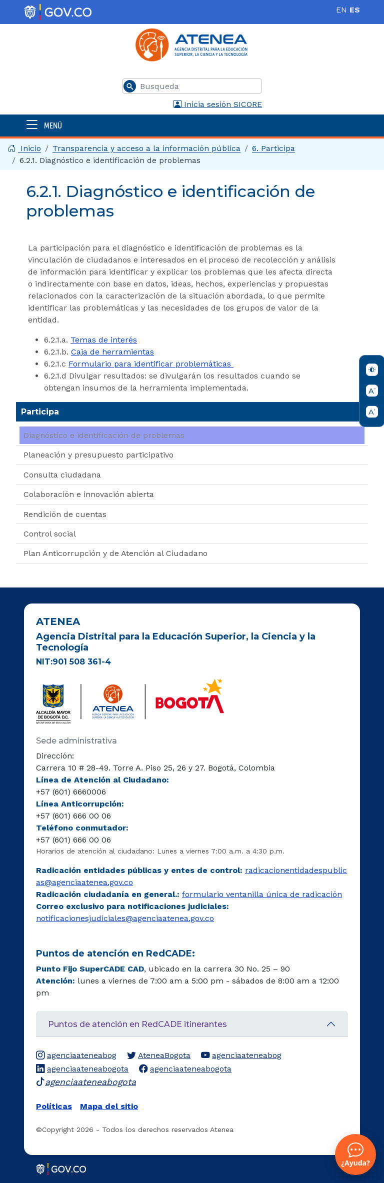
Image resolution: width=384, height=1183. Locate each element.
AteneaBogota (158, 1055)
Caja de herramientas (112, 351)
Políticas (54, 1106)
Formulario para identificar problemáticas (151, 363)
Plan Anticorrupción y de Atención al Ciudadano (116, 553)
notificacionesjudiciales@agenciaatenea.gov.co (125, 918)
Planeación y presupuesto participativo (99, 455)
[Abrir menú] (192, 125)
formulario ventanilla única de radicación (262, 894)
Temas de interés (103, 339)
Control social (50, 533)
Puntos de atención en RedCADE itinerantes (137, 1024)
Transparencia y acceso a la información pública (146, 148)
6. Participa (273, 148)
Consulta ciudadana (62, 475)
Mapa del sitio (109, 1106)
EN (341, 9)
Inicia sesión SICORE (218, 104)
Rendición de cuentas (65, 514)
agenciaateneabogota (82, 1069)
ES (355, 9)
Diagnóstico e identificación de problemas (104, 435)
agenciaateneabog (76, 1055)
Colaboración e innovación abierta (89, 494)
